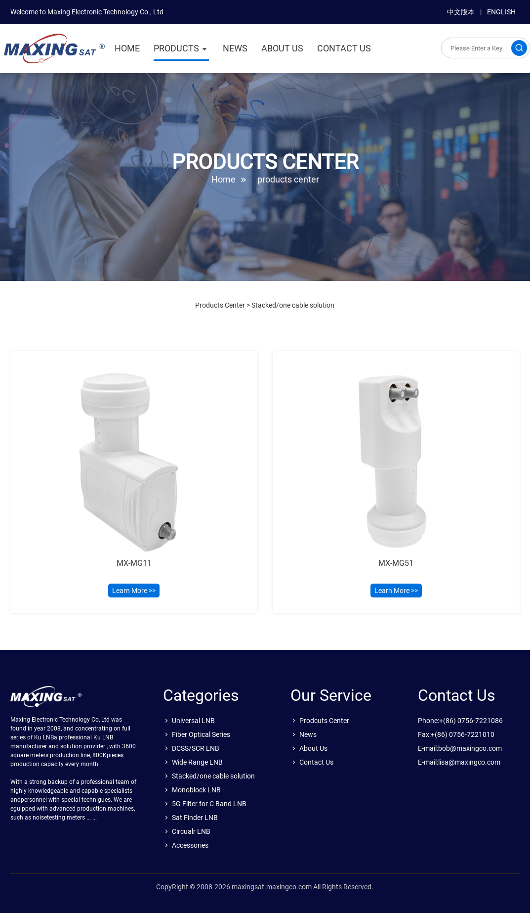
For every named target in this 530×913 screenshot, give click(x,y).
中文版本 (461, 12)
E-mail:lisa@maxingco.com (459, 762)
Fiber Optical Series (201, 734)
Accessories (190, 845)
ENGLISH (501, 12)
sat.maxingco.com (54, 51)
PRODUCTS (176, 48)
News (308, 734)
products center (288, 179)
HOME (127, 48)
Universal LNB (193, 721)
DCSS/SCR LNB (195, 748)
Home (223, 179)
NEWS (235, 48)
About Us (313, 748)
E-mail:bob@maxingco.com (460, 748)
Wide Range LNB (197, 762)
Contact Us (316, 762)
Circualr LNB (191, 831)
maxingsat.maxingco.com (272, 887)
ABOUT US (282, 48)
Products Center (220, 305)
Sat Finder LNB (195, 818)
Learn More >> (134, 590)
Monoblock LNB (196, 790)
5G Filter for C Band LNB (209, 804)
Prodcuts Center (324, 721)
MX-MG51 (395, 563)
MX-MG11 (134, 563)
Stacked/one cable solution (292, 305)
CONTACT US (344, 48)
